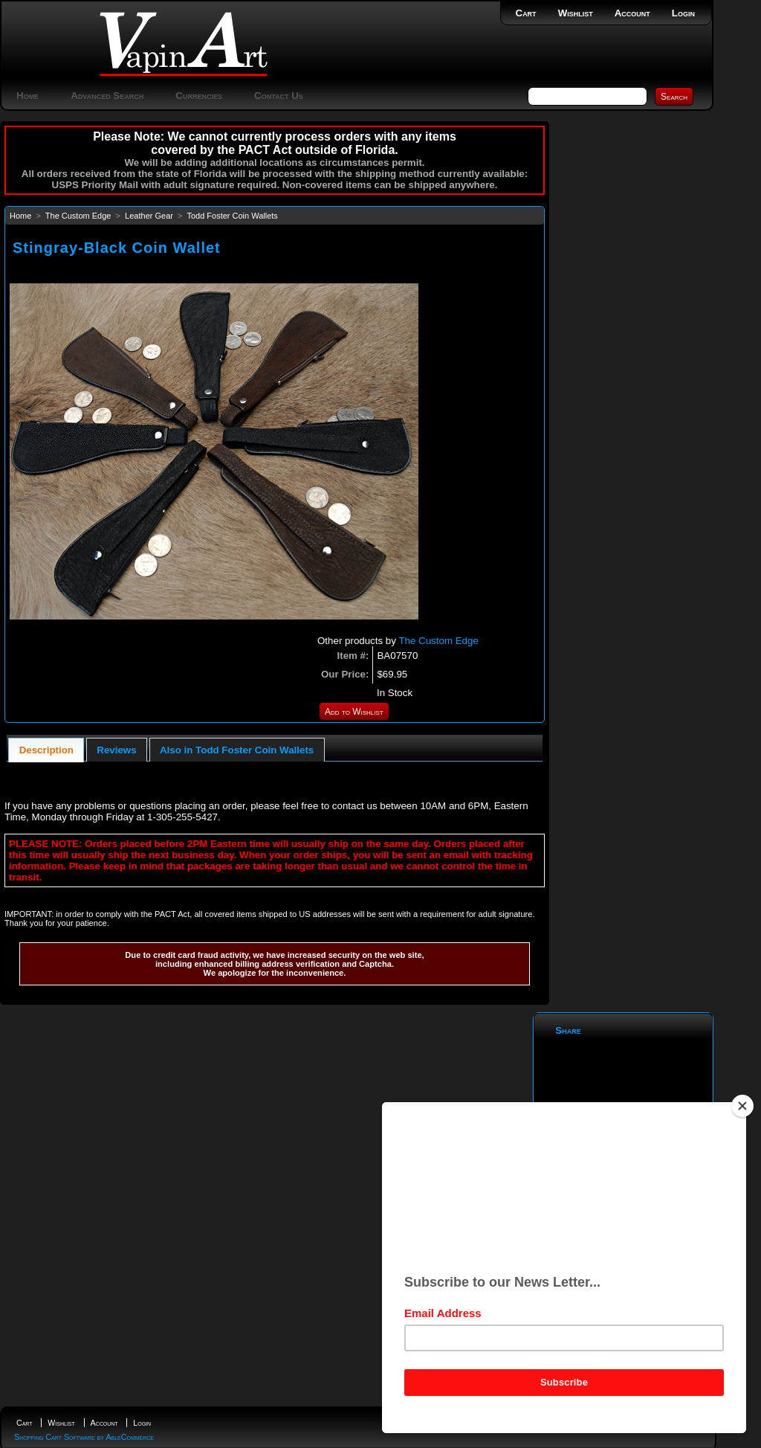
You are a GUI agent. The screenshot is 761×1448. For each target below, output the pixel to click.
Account (632, 13)
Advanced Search (107, 95)
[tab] (46, 750)
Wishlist (575, 13)
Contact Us (278, 95)
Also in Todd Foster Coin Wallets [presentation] (237, 750)
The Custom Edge (78, 215)
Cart (526, 13)
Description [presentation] (46, 750)
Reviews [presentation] (116, 750)
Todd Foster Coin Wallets (232, 215)
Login (683, 13)
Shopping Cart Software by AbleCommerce (84, 1436)
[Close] (742, 1106)
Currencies (198, 95)
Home (27, 95)
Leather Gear (149, 215)
